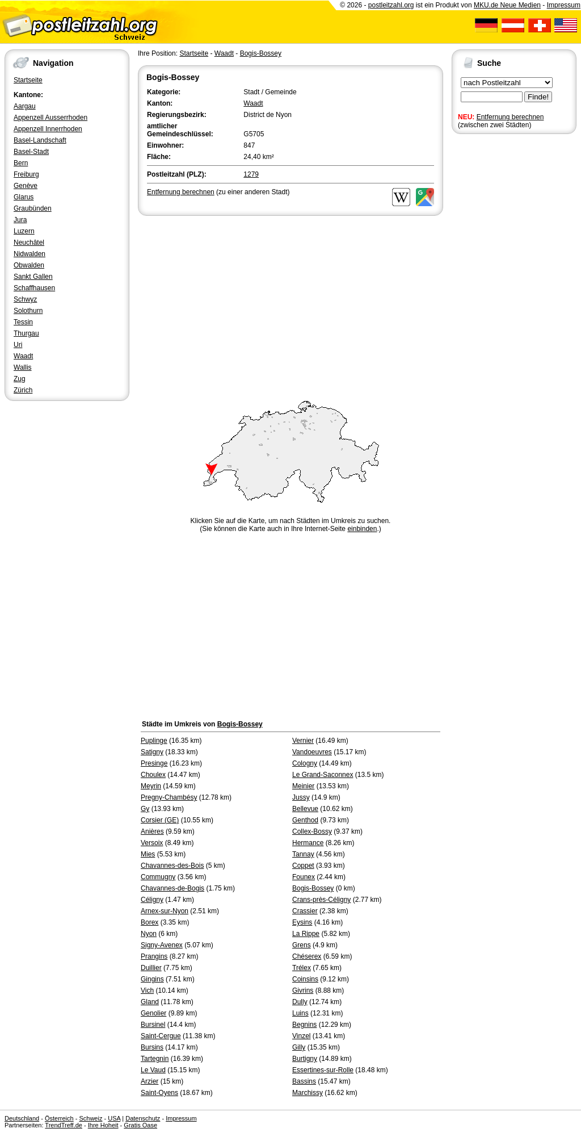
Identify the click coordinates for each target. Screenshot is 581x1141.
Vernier (303, 741)
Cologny (304, 763)
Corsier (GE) (160, 820)
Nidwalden (29, 254)
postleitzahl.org (391, 5)
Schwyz (25, 299)
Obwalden (29, 265)
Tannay (303, 854)
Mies (148, 854)
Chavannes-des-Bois (172, 866)
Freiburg (26, 174)
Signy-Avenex (162, 945)
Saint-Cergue (161, 1036)
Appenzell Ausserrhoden (50, 118)
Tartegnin (155, 1059)
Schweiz (90, 1118)
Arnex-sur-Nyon (164, 911)
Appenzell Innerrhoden (48, 129)
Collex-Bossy (312, 831)
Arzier (149, 1081)
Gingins (152, 979)
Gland (150, 1002)
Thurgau (26, 333)
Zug (20, 379)
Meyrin (151, 786)
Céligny (152, 900)
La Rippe (305, 934)
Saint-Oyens (159, 1093)
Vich (147, 990)
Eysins (302, 922)
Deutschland (22, 1118)
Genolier (153, 1013)
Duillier (151, 968)
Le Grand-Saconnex (322, 775)
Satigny (152, 752)
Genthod (305, 820)
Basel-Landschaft (40, 140)
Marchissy (307, 1093)
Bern (21, 163)
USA (114, 1118)
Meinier (303, 786)
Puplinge (154, 741)
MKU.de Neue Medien (507, 5)
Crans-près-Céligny (321, 900)
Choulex (153, 775)
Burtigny (304, 1059)
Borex (149, 922)
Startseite (28, 80)
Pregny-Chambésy (169, 797)
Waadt (23, 356)
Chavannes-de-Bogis (172, 888)
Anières (152, 831)
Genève (25, 186)
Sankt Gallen (33, 277)
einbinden (362, 529)
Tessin (23, 322)
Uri (18, 345)
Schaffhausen (34, 288)
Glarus (23, 197)
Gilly (298, 1047)
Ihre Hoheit (103, 1125)
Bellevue (305, 809)
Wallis (23, 367)
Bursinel (153, 1025)
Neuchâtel (29, 242)
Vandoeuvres (312, 752)
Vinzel (301, 1036)
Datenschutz (142, 1118)
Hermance (307, 843)
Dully (300, 1002)
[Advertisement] (290, 303)
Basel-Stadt (31, 152)
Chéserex (306, 956)
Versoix (152, 843)
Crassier (305, 911)
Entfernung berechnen (510, 117)
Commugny (158, 877)
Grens (301, 945)
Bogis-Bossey (260, 53)
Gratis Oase (140, 1125)
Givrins (302, 990)
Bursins (152, 1047)
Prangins (154, 956)
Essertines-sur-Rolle (322, 1070)
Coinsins (305, 979)
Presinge (154, 763)
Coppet (303, 866)
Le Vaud (153, 1070)
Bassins (304, 1081)
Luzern (24, 231)
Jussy (301, 797)
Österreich (59, 1118)
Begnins (304, 1025)
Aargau (25, 106)
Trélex (301, 968)
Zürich (23, 390)
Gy (145, 809)
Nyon (149, 934)
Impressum (563, 5)
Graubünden (33, 208)
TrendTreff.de (63, 1125)
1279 (251, 174)
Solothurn (28, 311)
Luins (300, 1013)
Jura (20, 220)
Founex (303, 877)
